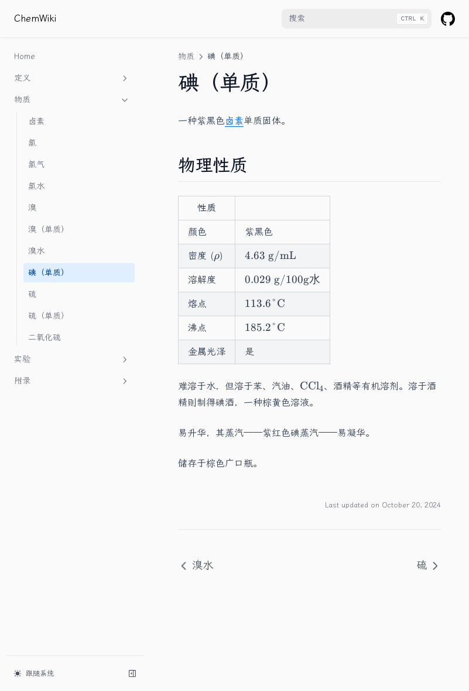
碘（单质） (48, 273)
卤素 (36, 121)
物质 (72, 100)
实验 (72, 359)
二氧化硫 (44, 338)
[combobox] (357, 19)
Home (24, 56)
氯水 (36, 186)
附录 (72, 381)
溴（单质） (48, 229)
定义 (72, 78)
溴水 (36, 251)
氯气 (36, 165)
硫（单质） (48, 316)
